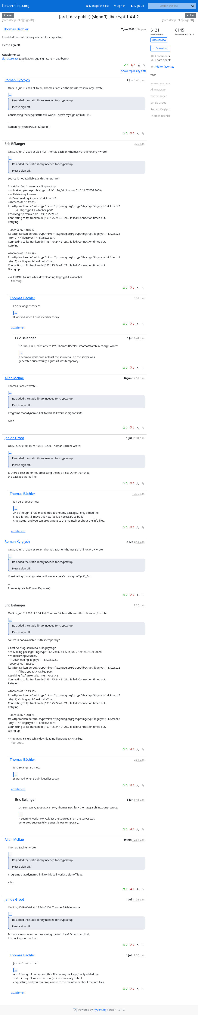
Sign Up (137, 6)
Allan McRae (14, 378)
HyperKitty (99, 1009)
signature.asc (10, 58)
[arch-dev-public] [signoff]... (19, 20)
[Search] (192, 6)
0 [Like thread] (126, 65)
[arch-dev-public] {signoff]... (179, 20)
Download (160, 48)
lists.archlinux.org (15, 6)
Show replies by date (134, 71)
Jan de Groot (14, 438)
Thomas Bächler (16, 29)
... (10, 95)
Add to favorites (162, 66)
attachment (18, 327)
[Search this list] (169, 6)
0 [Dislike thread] (133, 65)
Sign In (119, 6)
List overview (159, 39)
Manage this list (97, 6)
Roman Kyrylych (17, 80)
